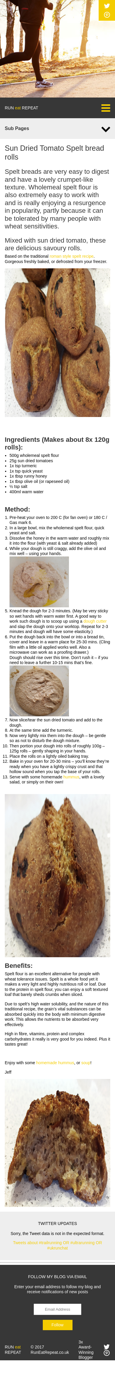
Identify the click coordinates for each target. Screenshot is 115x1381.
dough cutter (95, 621)
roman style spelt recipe (72, 256)
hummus (71, 777)
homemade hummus (55, 1062)
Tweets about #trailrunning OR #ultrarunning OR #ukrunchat (57, 1245)
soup (85, 1062)
